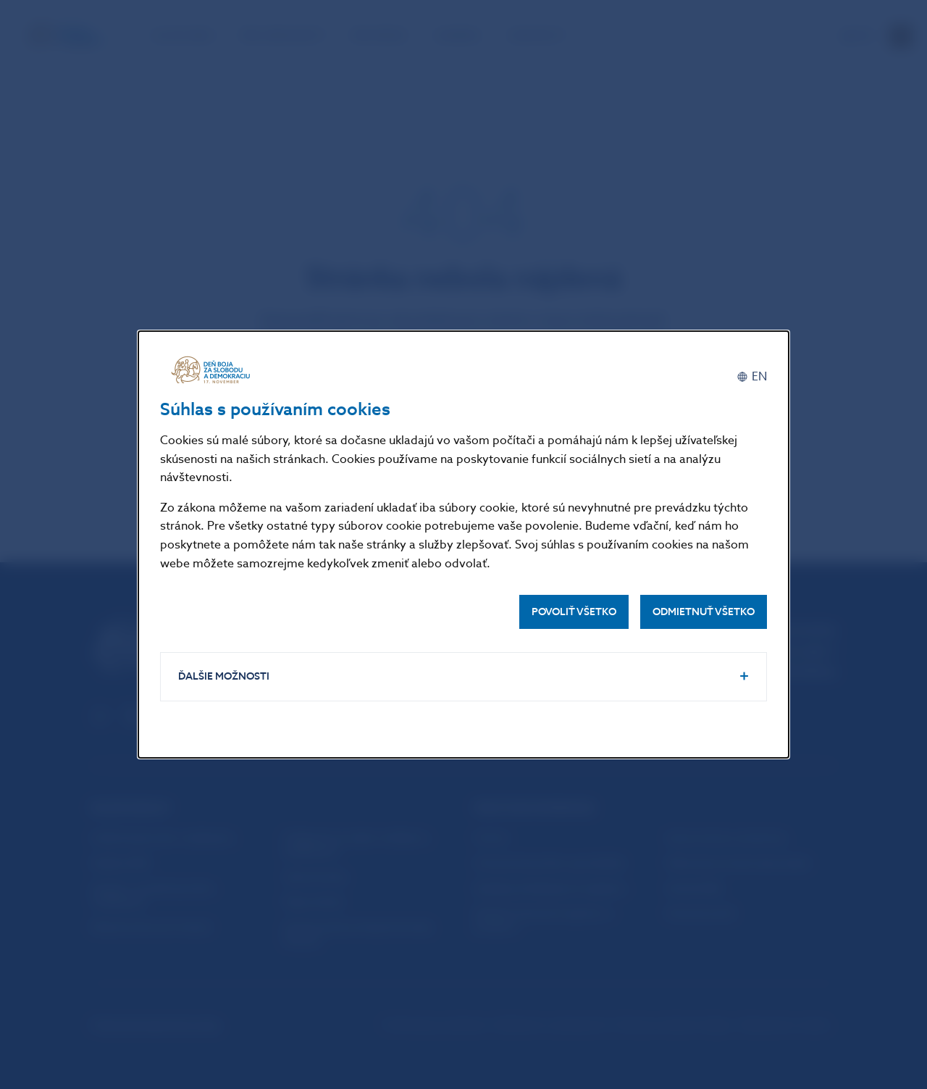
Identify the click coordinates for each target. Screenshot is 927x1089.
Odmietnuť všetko (704, 611)
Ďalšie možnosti (223, 676)
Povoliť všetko (574, 611)
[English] (752, 376)
